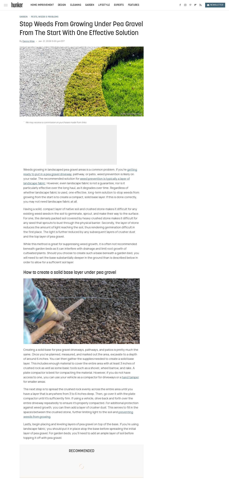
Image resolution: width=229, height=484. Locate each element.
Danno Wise (29, 41)
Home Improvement (42, 5)
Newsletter (215, 5)
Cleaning (75, 5)
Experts (119, 5)
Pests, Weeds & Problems (44, 17)
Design (62, 5)
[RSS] (200, 5)
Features (133, 5)
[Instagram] (185, 5)
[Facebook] (180, 5)
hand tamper (130, 377)
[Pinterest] (190, 5)
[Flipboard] (195, 5)
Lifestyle (104, 5)
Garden (89, 5)
